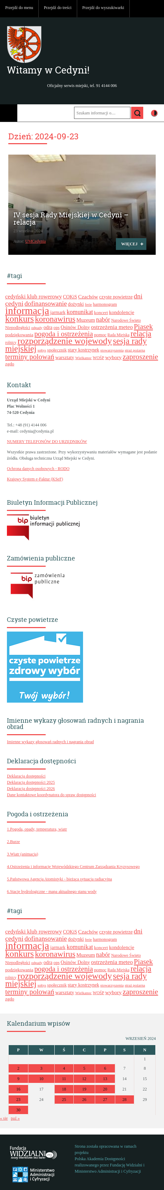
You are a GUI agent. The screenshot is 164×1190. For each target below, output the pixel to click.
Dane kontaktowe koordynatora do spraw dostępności (51, 794)
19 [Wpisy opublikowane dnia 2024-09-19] (84, 1089)
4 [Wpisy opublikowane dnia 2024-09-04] (64, 1068)
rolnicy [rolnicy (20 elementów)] (11, 342)
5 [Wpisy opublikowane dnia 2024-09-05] (84, 1068)
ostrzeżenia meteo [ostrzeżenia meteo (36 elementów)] (112, 327)
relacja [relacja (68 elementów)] (140, 333)
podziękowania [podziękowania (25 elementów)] (19, 334)
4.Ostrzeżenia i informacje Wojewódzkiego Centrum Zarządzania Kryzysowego (73, 866)
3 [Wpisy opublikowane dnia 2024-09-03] (41, 1068)
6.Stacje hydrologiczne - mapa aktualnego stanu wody (52, 891)
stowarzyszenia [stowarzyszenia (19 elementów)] (112, 350)
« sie (4, 1118)
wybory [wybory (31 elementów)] (113, 357)
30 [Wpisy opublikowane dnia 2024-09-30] (18, 1110)
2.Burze (13, 841)
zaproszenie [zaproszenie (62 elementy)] (140, 357)
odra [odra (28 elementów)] (48, 327)
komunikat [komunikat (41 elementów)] (79, 312)
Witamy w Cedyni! (48, 70)
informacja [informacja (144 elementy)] (27, 310)
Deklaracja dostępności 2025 (31, 782)
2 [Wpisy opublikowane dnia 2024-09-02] (18, 1068)
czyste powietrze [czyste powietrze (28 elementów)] (116, 296)
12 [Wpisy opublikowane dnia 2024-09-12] (84, 1078)
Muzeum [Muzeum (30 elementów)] (85, 320)
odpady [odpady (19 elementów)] (37, 327)
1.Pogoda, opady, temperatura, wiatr (37, 829)
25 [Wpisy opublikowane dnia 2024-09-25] (64, 1099)
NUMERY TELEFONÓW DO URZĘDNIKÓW (47, 441)
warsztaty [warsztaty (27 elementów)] (64, 357)
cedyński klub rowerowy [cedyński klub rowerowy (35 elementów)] (33, 296)
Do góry (155, 8)
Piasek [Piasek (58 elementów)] (143, 326)
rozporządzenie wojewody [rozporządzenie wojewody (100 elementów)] (65, 341)
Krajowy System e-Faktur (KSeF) (35, 479)
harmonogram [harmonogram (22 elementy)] (105, 304)
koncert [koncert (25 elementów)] (101, 312)
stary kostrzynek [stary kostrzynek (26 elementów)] (83, 350)
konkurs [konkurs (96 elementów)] (19, 319)
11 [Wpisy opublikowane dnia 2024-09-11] (64, 1078)
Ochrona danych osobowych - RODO (38, 468)
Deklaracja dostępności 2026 (31, 788)
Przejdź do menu (19, 7)
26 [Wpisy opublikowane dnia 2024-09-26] (84, 1099)
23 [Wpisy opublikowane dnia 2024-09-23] (18, 1099)
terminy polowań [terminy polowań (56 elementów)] (29, 357)
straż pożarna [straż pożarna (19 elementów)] (135, 350)
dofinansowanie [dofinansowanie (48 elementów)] (46, 303)
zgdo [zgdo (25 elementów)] (9, 363)
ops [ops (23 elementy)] (57, 327)
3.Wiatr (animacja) (22, 854)
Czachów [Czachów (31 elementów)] (88, 296)
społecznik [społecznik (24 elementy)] (56, 350)
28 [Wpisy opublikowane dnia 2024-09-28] (124, 1099)
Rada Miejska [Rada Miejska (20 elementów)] (119, 335)
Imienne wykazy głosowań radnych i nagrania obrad (50, 741)
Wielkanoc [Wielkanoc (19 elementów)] (83, 358)
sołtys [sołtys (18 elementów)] (41, 350)
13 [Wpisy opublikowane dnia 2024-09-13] (105, 1078)
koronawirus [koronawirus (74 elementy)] (55, 318)
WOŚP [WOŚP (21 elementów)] (98, 357)
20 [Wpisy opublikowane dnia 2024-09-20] (105, 1089)
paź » (15, 1118)
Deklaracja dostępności (26, 776)
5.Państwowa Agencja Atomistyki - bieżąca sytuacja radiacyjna (59, 879)
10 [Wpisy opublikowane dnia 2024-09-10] (41, 1078)
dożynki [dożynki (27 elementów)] (76, 304)
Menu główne (8, 113)
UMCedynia (35, 241)
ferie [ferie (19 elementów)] (88, 304)
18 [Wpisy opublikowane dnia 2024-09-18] (64, 1089)
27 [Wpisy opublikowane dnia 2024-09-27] (105, 1099)
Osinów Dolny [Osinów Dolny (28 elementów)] (75, 327)
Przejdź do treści (58, 7)
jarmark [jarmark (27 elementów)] (57, 312)
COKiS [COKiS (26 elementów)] (70, 296)
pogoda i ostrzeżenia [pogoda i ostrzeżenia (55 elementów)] (63, 334)
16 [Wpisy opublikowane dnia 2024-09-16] (18, 1089)
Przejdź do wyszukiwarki (103, 7)
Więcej (126, 245)
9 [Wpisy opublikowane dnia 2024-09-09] (18, 1078)
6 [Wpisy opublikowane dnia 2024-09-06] (105, 1068)
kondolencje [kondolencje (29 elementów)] (121, 312)
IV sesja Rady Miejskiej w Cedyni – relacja (71, 218)
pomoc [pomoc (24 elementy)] (100, 334)
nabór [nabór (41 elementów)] (103, 319)
